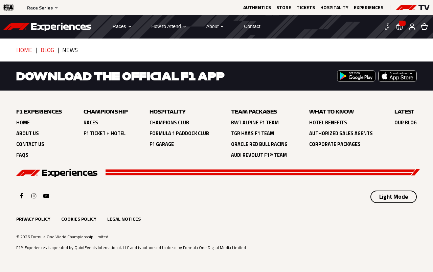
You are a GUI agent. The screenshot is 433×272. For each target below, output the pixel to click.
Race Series (40, 7)
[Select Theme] (393, 197)
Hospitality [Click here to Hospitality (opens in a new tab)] (334, 7)
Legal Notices (124, 218)
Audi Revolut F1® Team (259, 155)
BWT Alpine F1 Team (255, 122)
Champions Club (169, 122)
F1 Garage (162, 144)
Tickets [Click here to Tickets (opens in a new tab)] (306, 7)
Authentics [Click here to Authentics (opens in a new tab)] (257, 7)
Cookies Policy (78, 218)
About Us (27, 133)
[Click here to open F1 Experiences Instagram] (34, 196)
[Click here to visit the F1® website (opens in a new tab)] (8, 7)
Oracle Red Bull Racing (259, 144)
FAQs (22, 155)
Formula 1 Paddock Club (179, 133)
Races (91, 122)
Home (24, 50)
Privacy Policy (33, 218)
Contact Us (30, 144)
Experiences (368, 7)
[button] (413, 7)
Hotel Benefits (328, 122)
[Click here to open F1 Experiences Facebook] (21, 196)
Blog (47, 50)
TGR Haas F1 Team (252, 133)
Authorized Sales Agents (341, 133)
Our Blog (405, 122)
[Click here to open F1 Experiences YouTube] (46, 196)
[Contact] (252, 26)
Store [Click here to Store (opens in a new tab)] (283, 7)
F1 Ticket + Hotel (105, 133)
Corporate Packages (335, 144)
